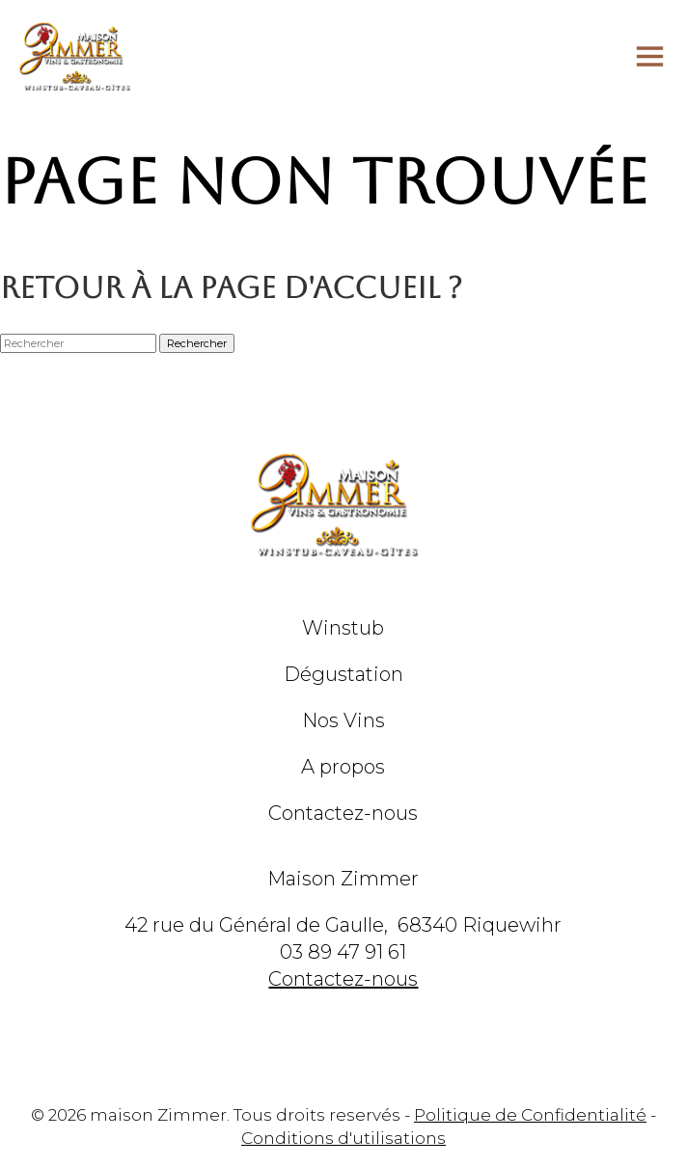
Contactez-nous (343, 813)
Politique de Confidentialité (530, 1115)
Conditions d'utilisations (343, 1138)
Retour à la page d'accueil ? (231, 287)
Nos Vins (343, 720)
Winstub (343, 627)
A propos (343, 766)
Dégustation (343, 674)
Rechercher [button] (197, 343)
